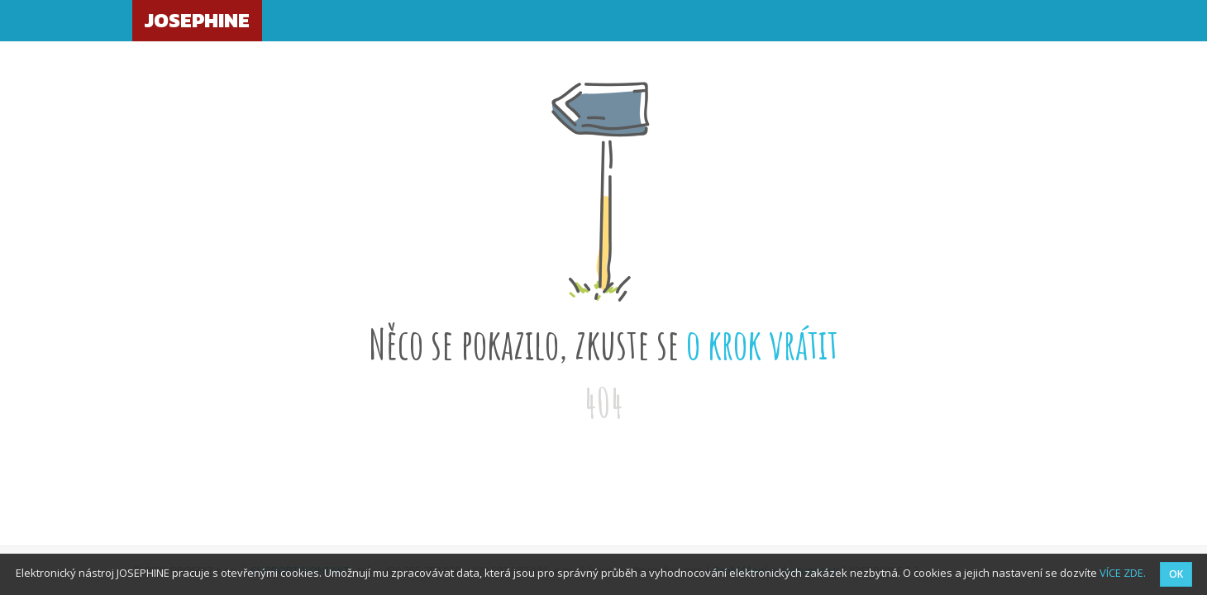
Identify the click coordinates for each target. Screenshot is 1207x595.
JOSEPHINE (197, 20)
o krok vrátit (762, 343)
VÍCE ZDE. (1123, 572)
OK (1176, 574)
